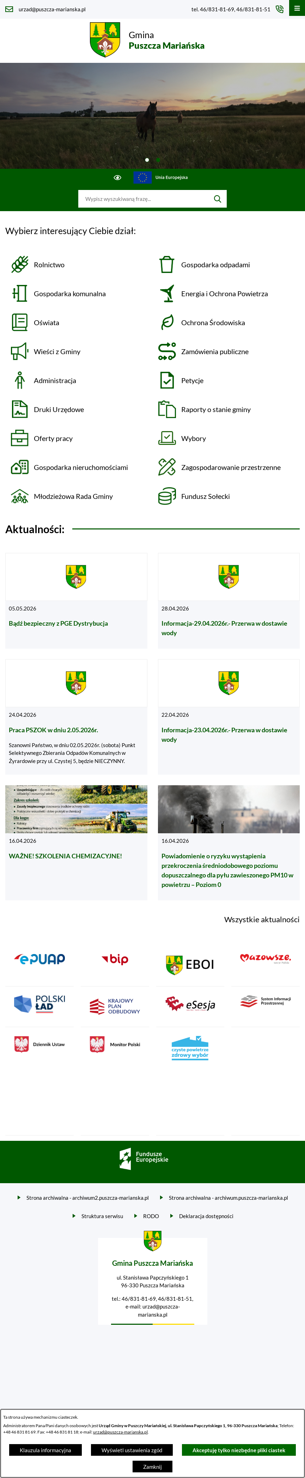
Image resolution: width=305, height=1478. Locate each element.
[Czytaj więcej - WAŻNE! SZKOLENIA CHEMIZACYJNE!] (76, 842)
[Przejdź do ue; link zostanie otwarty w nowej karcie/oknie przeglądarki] (160, 177)
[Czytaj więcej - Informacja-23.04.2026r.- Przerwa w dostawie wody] (229, 717)
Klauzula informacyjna (45, 1450)
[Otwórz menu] (297, 8)
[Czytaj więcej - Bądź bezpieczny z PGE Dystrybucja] (76, 601)
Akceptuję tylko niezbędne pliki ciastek (239, 1450)
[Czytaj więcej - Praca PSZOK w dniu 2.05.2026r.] (76, 717)
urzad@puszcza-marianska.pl (120, 1432)
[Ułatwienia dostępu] (118, 177)
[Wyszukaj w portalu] (143, 199)
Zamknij (152, 1467)
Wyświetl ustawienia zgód (132, 1450)
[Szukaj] (218, 199)
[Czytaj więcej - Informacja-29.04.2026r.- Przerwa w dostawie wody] (229, 601)
